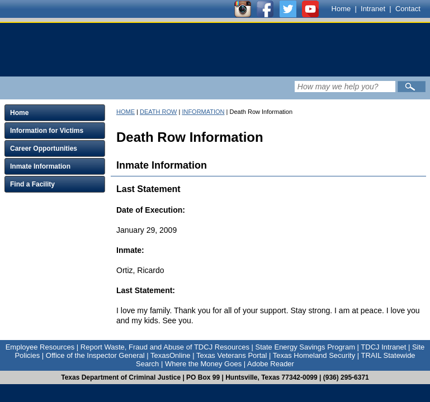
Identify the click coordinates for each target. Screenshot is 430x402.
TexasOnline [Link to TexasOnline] (170, 355)
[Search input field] (345, 86)
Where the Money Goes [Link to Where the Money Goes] (203, 364)
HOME (125, 111)
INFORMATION (203, 111)
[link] (114, 49)
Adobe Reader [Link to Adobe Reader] (270, 364)
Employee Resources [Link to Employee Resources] (40, 347)
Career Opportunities (43, 148)
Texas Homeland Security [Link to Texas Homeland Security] (314, 355)
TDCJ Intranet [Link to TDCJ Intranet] (383, 347)
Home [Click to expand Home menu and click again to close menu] (19, 113)
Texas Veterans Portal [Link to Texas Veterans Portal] (231, 355)
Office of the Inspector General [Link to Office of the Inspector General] (95, 355)
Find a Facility (32, 184)
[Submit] (412, 86)
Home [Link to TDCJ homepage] (341, 8)
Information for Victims (46, 131)
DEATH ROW (158, 111)
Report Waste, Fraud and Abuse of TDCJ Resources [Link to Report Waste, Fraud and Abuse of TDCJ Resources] (165, 347)
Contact (407, 8)
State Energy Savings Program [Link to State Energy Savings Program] (305, 347)
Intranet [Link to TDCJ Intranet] (373, 8)
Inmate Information (40, 166)
